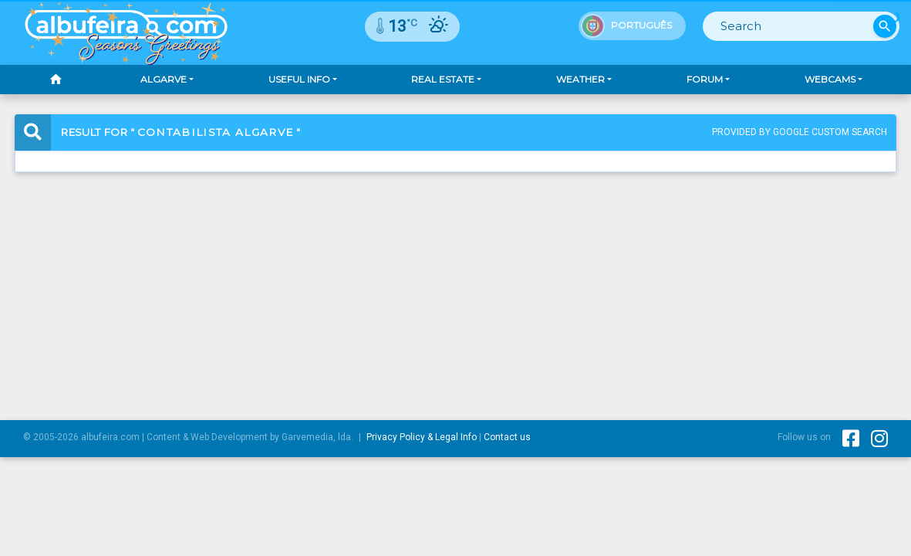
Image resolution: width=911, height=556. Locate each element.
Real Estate (442, 79)
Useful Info (299, 79)
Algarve (163, 79)
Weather (580, 79)
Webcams (830, 79)
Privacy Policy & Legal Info (421, 437)
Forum (705, 79)
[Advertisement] (455, 283)
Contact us (507, 437)
